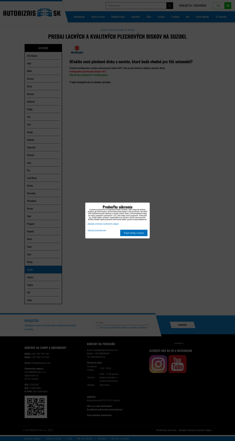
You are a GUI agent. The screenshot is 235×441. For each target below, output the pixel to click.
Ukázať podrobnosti (97, 230)
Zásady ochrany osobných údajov (103, 224)
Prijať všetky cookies (134, 233)
